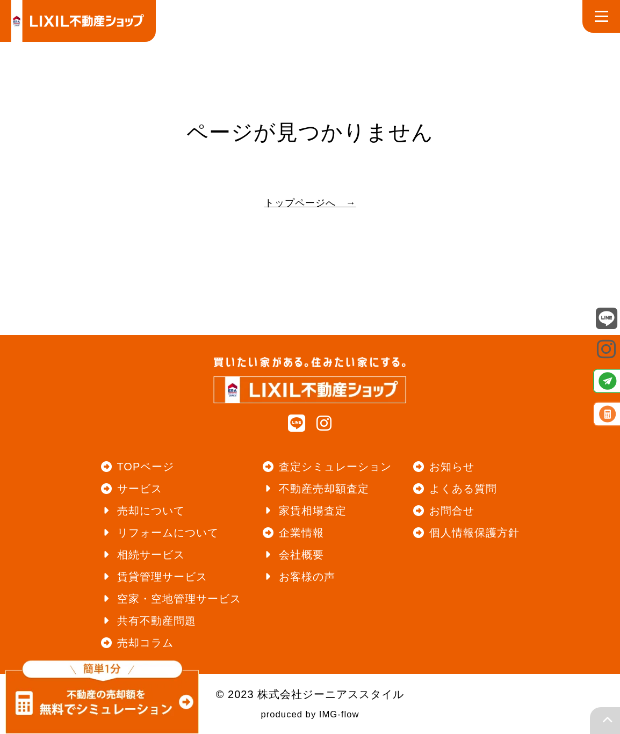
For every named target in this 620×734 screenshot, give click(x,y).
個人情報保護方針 (474, 533)
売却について (151, 511)
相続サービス (151, 555)
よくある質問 (463, 489)
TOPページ (146, 467)
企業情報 (301, 533)
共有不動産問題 (156, 621)
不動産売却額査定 (324, 489)
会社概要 (301, 555)
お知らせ (451, 467)
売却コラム (145, 643)
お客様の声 (307, 577)
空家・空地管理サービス (179, 599)
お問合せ (451, 511)
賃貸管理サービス (162, 577)
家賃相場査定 (313, 511)
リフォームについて (168, 533)
